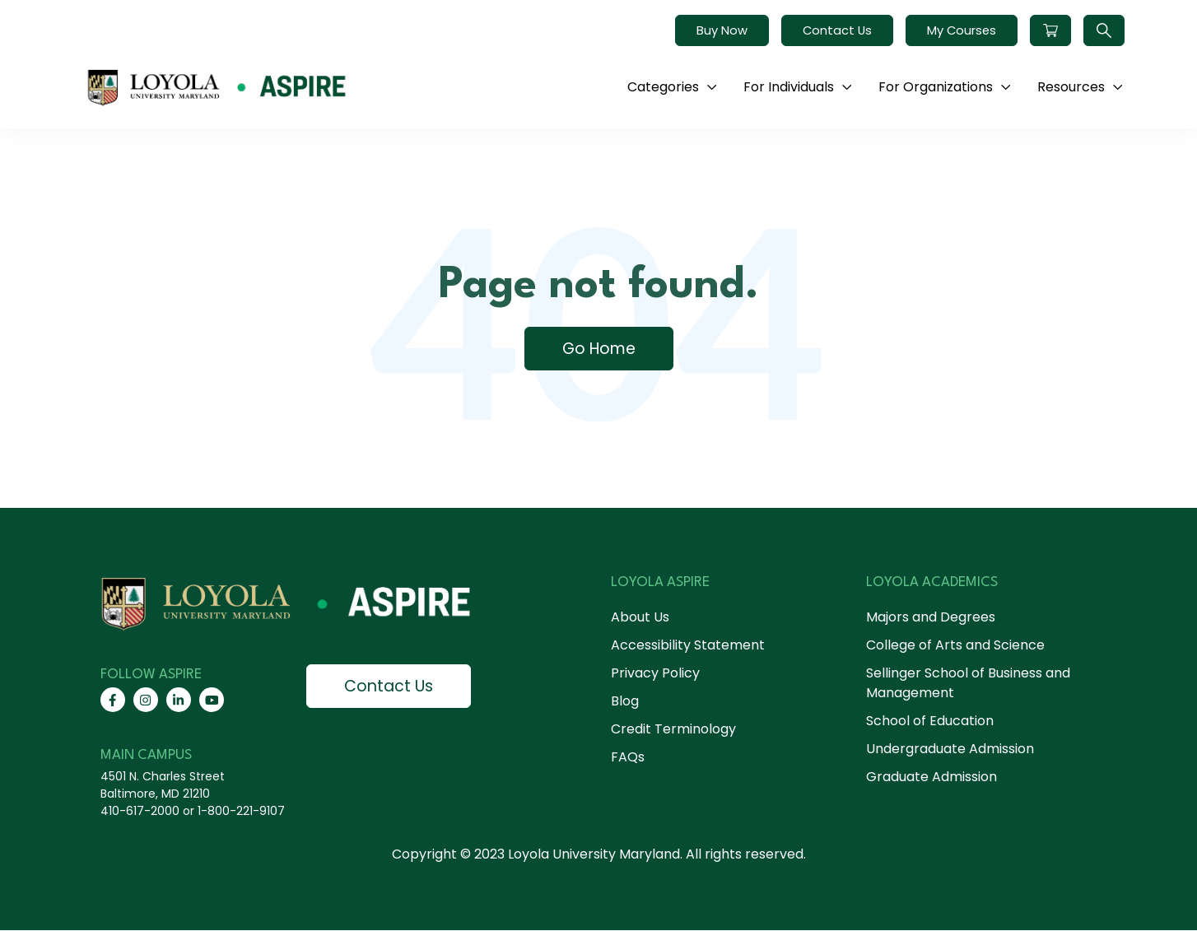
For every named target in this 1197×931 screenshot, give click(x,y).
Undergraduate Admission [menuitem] (950, 748)
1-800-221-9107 (241, 811)
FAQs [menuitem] (628, 756)
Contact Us (837, 30)
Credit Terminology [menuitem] (673, 728)
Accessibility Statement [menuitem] (688, 644)
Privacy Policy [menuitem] (655, 672)
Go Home (598, 348)
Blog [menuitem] (625, 700)
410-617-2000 (139, 811)
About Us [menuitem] (640, 616)
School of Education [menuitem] (930, 720)
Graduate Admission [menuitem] (931, 776)
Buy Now (722, 30)
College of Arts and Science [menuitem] (955, 644)
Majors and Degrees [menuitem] (930, 616)
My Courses (961, 30)
